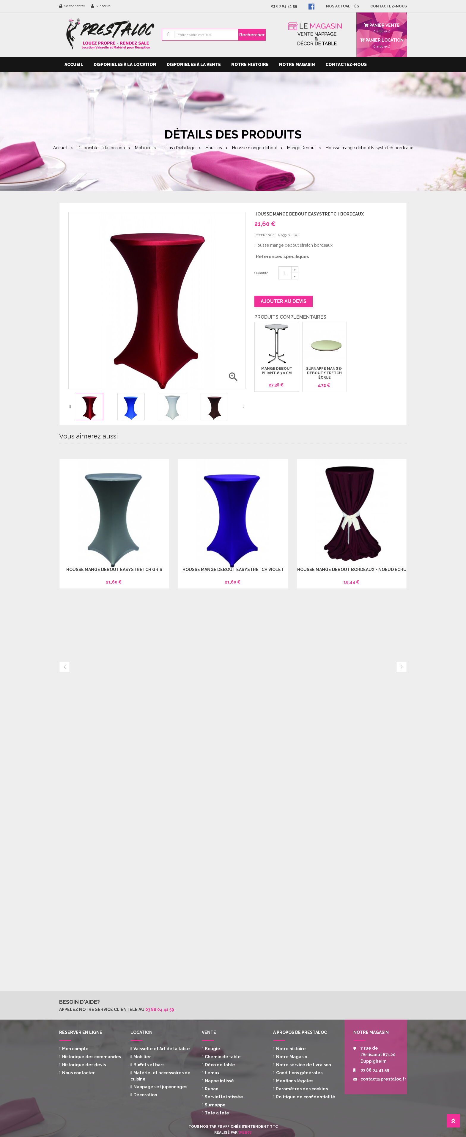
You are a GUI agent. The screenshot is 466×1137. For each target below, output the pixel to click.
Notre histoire (250, 64)
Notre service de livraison (303, 1064)
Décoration (145, 1094)
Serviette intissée (224, 1096)
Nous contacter (78, 1072)
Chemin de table (223, 1056)
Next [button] (244, 407)
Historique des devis (84, 1064)
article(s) (381, 42)
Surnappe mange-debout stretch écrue (324, 373)
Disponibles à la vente (194, 64)
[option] (94, 406)
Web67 (245, 1132)
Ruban (211, 1088)
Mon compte (75, 1048)
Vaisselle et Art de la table (161, 1048)
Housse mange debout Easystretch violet (233, 569)
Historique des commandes (91, 1056)
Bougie (212, 1048)
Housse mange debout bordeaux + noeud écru (352, 569)
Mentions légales (294, 1080)
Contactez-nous (346, 64)
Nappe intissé (219, 1080)
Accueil (73, 64)
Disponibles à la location (125, 64)
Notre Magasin (297, 64)
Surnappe (215, 1105)
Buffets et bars (148, 1064)
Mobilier (142, 1056)
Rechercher (252, 34)
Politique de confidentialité (305, 1096)
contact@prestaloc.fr (379, 1079)
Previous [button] (70, 407)
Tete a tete (217, 1113)
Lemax (212, 1072)
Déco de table (220, 1064)
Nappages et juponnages (160, 1086)
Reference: (264, 235)
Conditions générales (299, 1072)
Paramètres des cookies (302, 1088)
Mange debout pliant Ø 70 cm (276, 371)
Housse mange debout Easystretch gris (114, 569)
